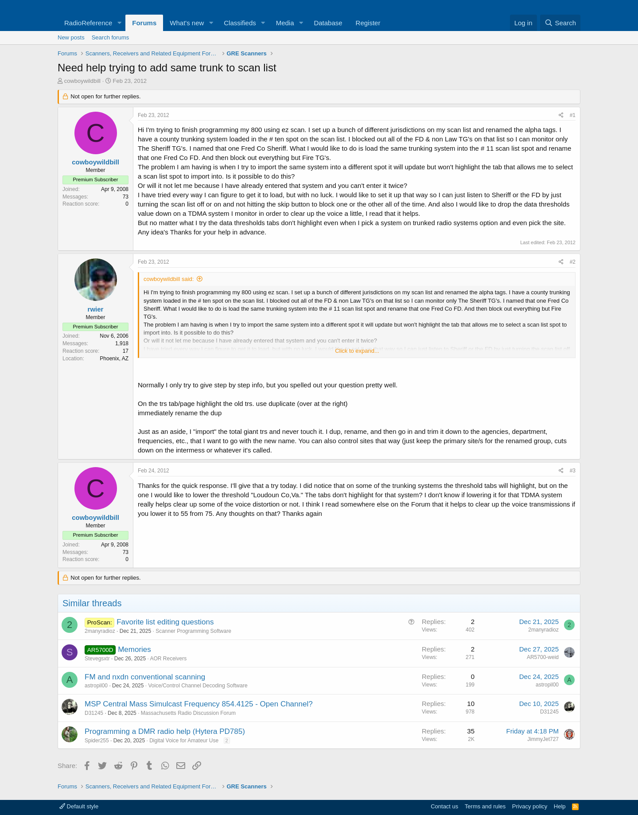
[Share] (561, 115)
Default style (78, 806)
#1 (573, 115)
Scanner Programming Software (193, 631)
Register (368, 23)
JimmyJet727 (543, 739)
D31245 (94, 713)
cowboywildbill (82, 81)
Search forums (110, 37)
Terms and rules (485, 806)
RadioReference (88, 23)
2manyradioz (100, 631)
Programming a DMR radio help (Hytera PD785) (165, 731)
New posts (71, 37)
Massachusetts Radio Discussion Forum (188, 713)
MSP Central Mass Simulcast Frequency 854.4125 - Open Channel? (199, 704)
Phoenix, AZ (114, 358)
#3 (573, 471)
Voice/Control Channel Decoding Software (197, 685)
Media (285, 23)
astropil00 (96, 685)
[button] (119, 23)
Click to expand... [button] (357, 350)
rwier (96, 309)
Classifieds (240, 23)
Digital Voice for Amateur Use (183, 740)
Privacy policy (529, 806)
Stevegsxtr (97, 658)
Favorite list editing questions (165, 622)
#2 (573, 262)
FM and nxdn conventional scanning (145, 677)
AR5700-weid (543, 657)
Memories (134, 649)
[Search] (560, 23)
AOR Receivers (168, 658)
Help (560, 806)
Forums (144, 23)
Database (328, 23)
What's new (187, 23)
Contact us (444, 806)
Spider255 (97, 740)
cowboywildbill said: (169, 279)
